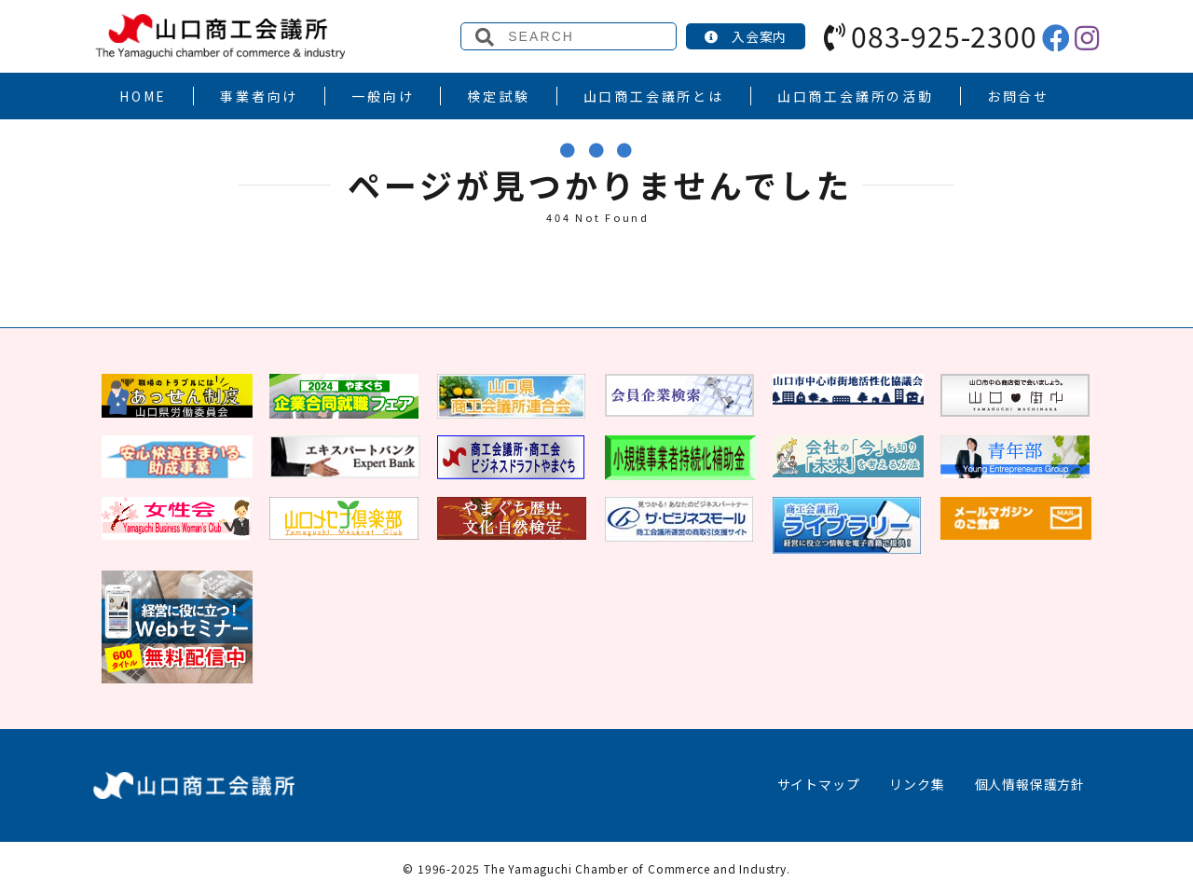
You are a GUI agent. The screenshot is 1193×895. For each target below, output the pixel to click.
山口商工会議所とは (653, 96)
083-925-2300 (930, 35)
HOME (143, 96)
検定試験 (498, 96)
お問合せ (1018, 96)
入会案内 (746, 36)
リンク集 (916, 784)
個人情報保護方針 (1030, 784)
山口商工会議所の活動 (855, 96)
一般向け (382, 96)
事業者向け (259, 96)
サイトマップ (818, 784)
